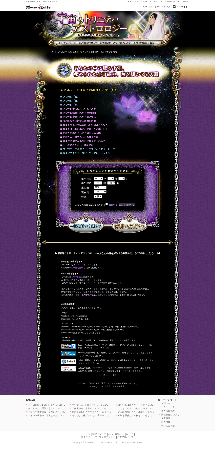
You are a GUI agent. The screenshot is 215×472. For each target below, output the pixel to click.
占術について (87, 43)
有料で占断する (129, 223)
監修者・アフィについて (115, 43)
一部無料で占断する (85, 223)
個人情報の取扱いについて (93, 295)
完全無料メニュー (145, 43)
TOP (51, 52)
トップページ (67, 43)
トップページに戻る (107, 375)
